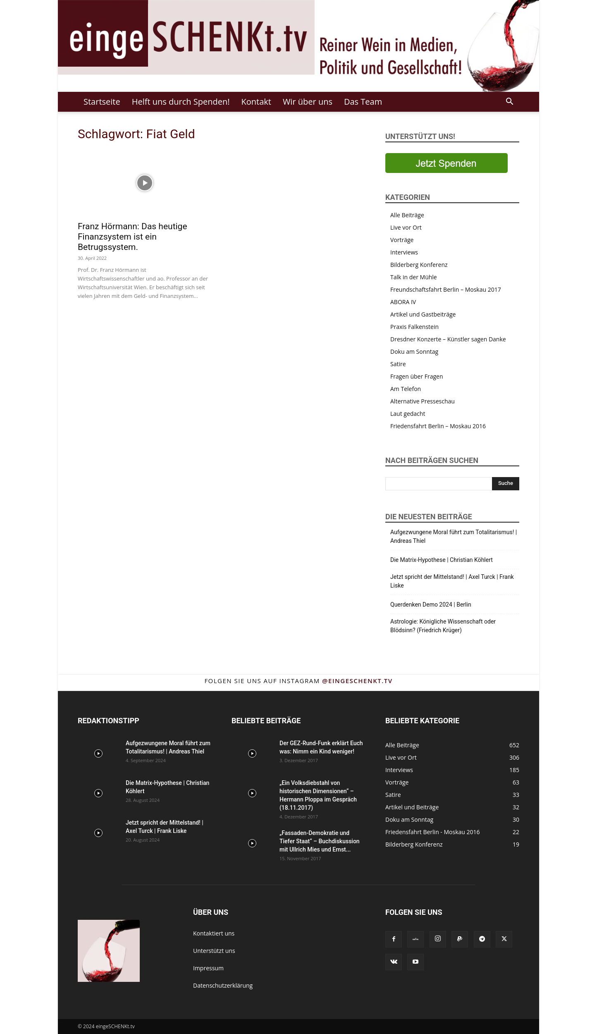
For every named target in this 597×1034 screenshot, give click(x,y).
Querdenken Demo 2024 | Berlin (430, 604)
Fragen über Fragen (416, 376)
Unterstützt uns (214, 951)
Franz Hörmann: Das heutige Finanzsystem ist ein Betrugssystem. (132, 236)
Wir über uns (307, 101)
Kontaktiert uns (213, 933)
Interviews (404, 252)
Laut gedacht (407, 413)
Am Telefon (405, 389)
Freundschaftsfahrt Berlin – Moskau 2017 (445, 289)
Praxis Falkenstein (414, 327)
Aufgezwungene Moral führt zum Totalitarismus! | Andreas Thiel (453, 536)
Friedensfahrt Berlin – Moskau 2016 (438, 426)
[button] (509, 102)
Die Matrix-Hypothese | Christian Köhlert (441, 560)
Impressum (208, 968)
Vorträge (401, 240)
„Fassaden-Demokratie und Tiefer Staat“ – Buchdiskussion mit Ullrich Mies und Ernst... (319, 841)
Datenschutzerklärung (223, 985)
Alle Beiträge (407, 215)
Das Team (363, 101)
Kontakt (256, 101)
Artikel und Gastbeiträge (423, 314)
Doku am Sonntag (414, 351)
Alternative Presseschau (422, 401)
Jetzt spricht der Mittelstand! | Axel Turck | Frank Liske (452, 581)
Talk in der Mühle (413, 277)
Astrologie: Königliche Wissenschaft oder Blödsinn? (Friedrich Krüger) (443, 625)
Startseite (102, 101)
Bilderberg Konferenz (419, 265)
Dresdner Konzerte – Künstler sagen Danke (448, 339)
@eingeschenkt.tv (357, 681)
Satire (398, 364)
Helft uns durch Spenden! (181, 101)
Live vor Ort (406, 227)
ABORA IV (403, 302)
